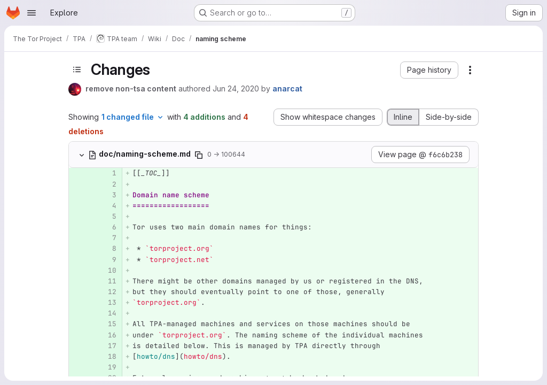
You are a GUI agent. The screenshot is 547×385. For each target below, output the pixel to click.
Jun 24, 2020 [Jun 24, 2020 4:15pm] (236, 88)
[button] (429, 70)
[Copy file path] (198, 155)
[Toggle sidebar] (76, 69)
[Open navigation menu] (31, 12)
